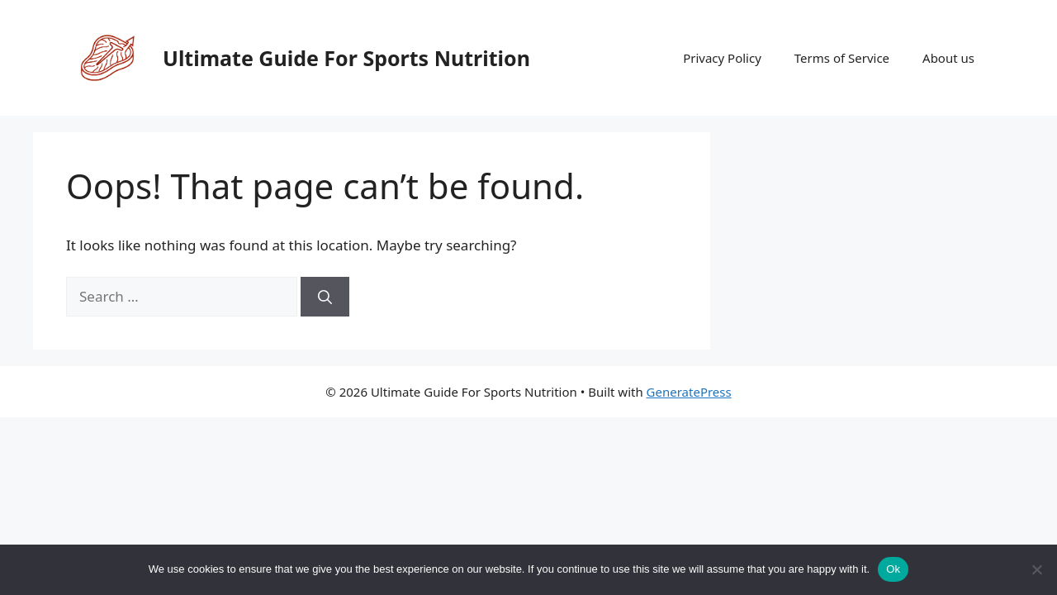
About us (948, 58)
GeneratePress (689, 391)
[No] (1036, 569)
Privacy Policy (722, 58)
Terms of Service (841, 58)
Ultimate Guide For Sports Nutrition (346, 58)
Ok (893, 569)
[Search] (325, 297)
